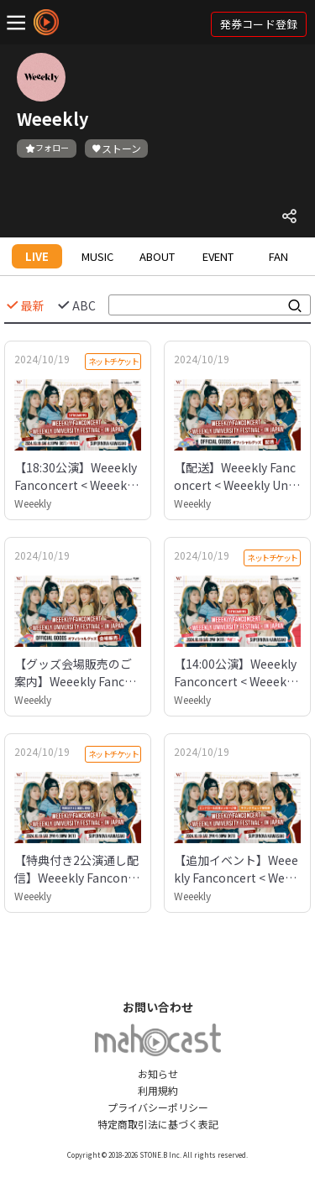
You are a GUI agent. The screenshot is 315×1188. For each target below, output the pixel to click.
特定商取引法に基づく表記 (157, 1124)
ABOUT (157, 256)
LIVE (37, 256)
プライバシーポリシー (158, 1107)
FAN (278, 256)
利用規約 (158, 1090)
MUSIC (97, 256)
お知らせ (158, 1073)
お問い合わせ (158, 1006)
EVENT (218, 256)
